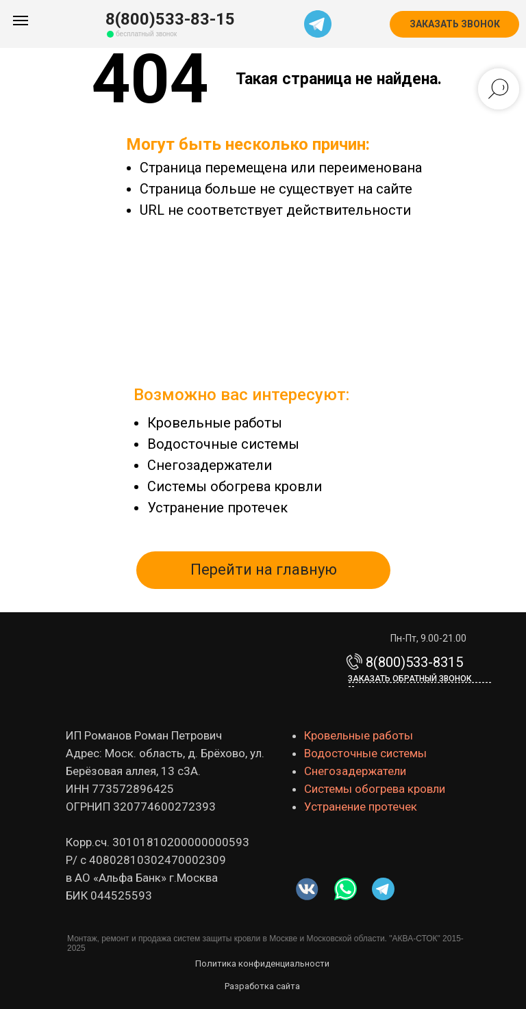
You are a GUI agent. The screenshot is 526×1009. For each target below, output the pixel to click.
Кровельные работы (214, 423)
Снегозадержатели (209, 465)
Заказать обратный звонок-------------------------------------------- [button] (420, 683)
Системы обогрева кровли (234, 486)
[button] (454, 24)
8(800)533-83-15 (170, 19)
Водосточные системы (223, 444)
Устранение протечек (217, 507)
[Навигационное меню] (20, 20)
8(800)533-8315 (414, 662)
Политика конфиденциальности (262, 963)
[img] (345, 889)
